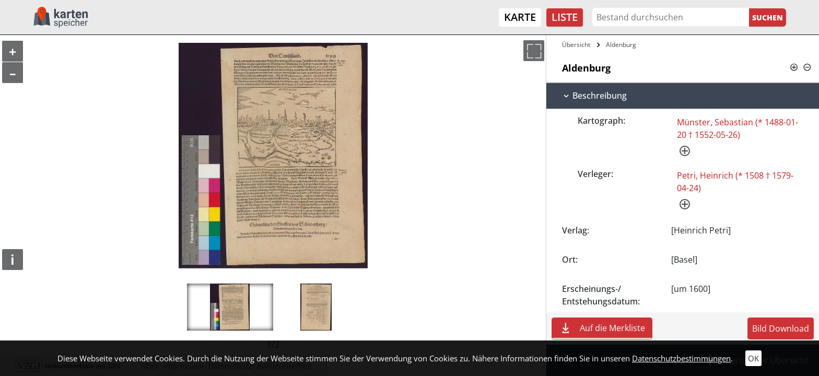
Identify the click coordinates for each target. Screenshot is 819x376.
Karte (520, 17)
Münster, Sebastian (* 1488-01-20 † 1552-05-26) (737, 128)
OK (753, 358)
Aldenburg (621, 44)
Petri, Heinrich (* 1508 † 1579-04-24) (735, 182)
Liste (565, 17)
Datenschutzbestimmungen (681, 358)
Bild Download (780, 328)
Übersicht (576, 44)
